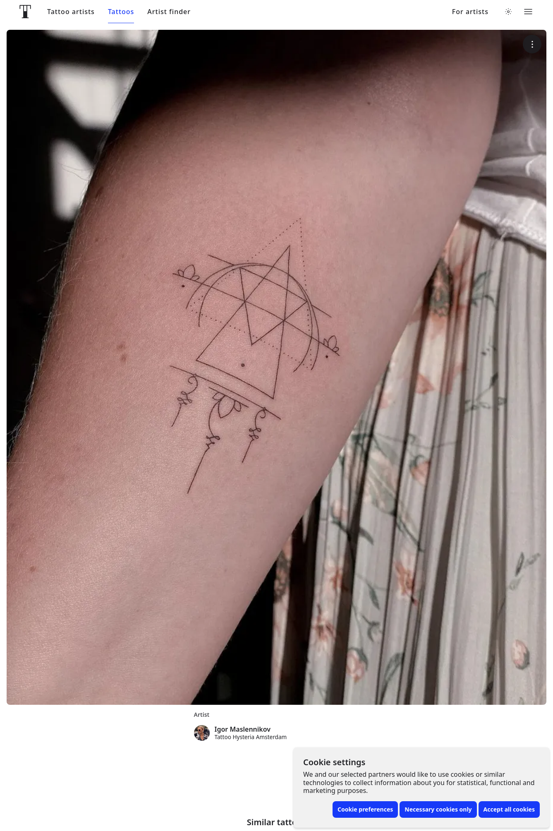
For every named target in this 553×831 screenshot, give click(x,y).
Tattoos (121, 11)
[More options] (532, 44)
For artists (470, 11)
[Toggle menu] (528, 11)
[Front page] (25, 11)
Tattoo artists (71, 11)
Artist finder (169, 11)
